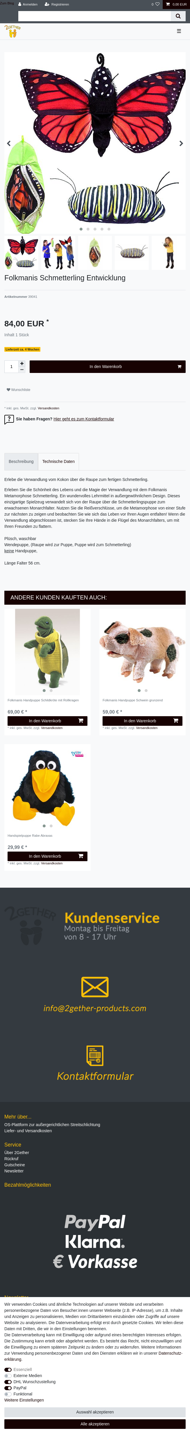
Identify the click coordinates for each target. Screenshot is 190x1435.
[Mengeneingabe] (11, 366)
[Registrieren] (57, 4)
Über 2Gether (16, 1152)
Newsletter (14, 1171)
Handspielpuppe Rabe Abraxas (30, 835)
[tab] (21, 461)
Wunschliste (18, 390)
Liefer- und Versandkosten (28, 1130)
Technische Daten (58, 461)
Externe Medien (28, 1375)
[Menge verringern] (21, 370)
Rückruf (11, 1158)
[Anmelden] (28, 4)
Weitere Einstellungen (24, 1400)
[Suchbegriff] (94, 16)
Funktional (23, 1394)
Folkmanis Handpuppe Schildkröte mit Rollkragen (43, 700)
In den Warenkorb (135, 366)
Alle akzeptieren (95, 1424)
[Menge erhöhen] (21, 363)
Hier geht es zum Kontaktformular (83, 419)
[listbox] (47, 652)
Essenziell (23, 1369)
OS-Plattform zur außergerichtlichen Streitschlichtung (52, 1124)
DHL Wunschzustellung (35, 1381)
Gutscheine (14, 1164)
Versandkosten (48, 408)
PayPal (20, 1388)
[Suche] (178, 16)
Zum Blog (7, 3)
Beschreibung (21, 461)
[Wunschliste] (155, 4)
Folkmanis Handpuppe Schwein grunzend (133, 700)
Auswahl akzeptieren (95, 1412)
